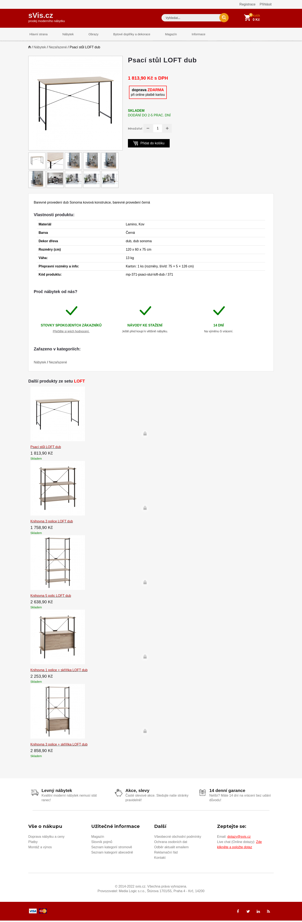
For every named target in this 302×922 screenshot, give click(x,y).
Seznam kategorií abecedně (112, 853)
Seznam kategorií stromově (111, 848)
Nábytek (65, 34)
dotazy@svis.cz (239, 838)
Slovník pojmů (101, 843)
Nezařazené (58, 49)
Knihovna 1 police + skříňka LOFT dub (58, 671)
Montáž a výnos (40, 848)
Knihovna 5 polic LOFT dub (50, 597)
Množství (135, 130)
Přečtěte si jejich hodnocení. (71, 333)
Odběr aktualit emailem (171, 848)
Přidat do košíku (148, 144)
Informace (188, 34)
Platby (33, 843)
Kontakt (159, 859)
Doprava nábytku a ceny (46, 838)
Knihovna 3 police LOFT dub (51, 523)
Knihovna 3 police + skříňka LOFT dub (58, 746)
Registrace (247, 4)
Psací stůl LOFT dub (45, 448)
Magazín (163, 34)
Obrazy (88, 34)
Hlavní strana (37, 34)
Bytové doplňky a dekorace (125, 34)
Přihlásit (266, 4)
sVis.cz (46, 16)
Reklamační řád (166, 853)
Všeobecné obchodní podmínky (177, 838)
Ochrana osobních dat (170, 843)
